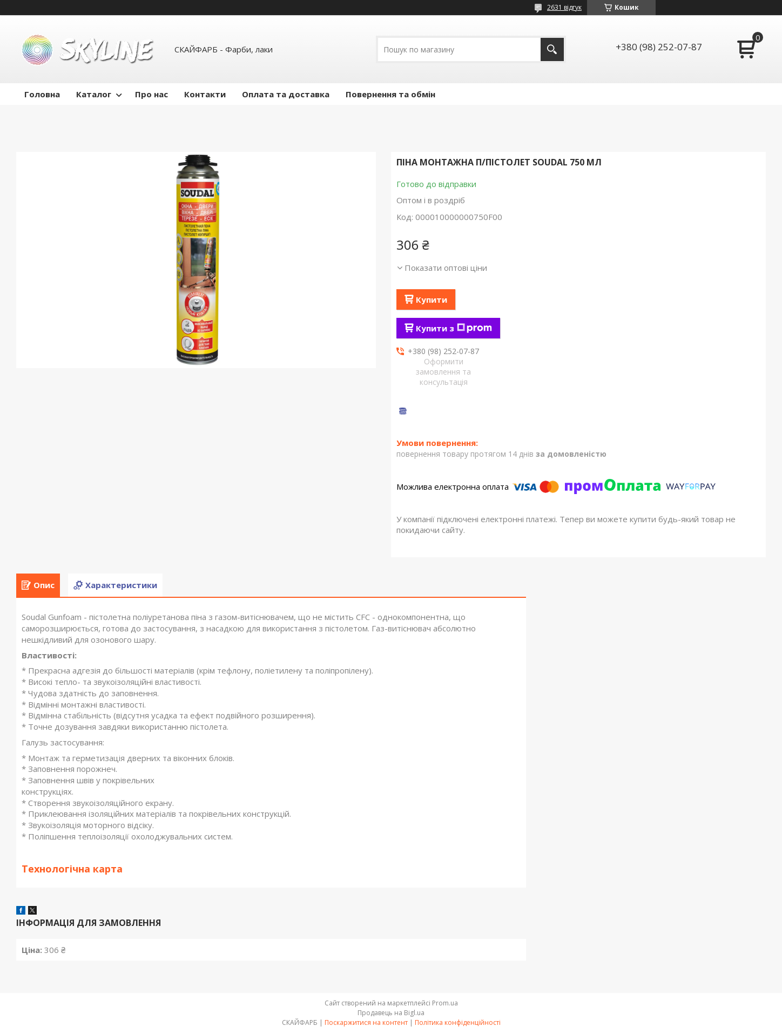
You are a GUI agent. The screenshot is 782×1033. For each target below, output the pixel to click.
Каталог (93, 94)
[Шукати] (552, 49)
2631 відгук (564, 7)
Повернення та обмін (390, 94)
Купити (431, 299)
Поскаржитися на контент (366, 1022)
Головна (42, 94)
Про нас (151, 94)
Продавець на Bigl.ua (391, 1012)
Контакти (205, 94)
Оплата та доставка (285, 94)
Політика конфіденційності (458, 1022)
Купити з (454, 328)
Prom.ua (445, 1003)
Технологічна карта (72, 868)
